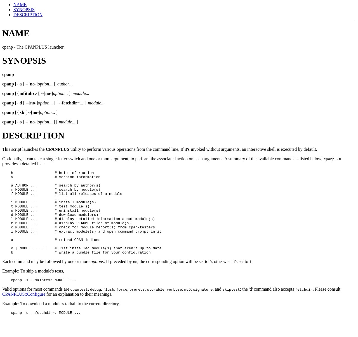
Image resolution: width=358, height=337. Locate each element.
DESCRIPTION (28, 14)
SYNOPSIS (24, 9)
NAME (20, 4)
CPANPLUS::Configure (23, 311)
